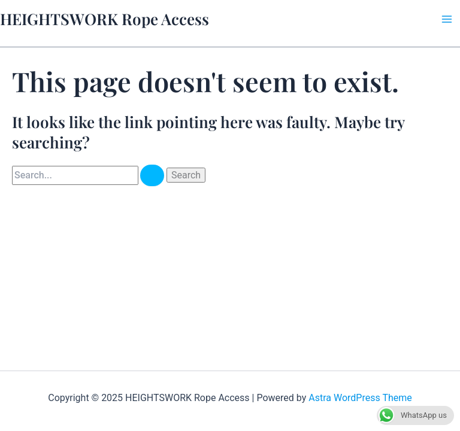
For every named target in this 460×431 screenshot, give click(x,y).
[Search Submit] (152, 175)
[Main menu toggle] (447, 19)
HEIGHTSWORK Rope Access (104, 18)
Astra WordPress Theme (359, 397)
